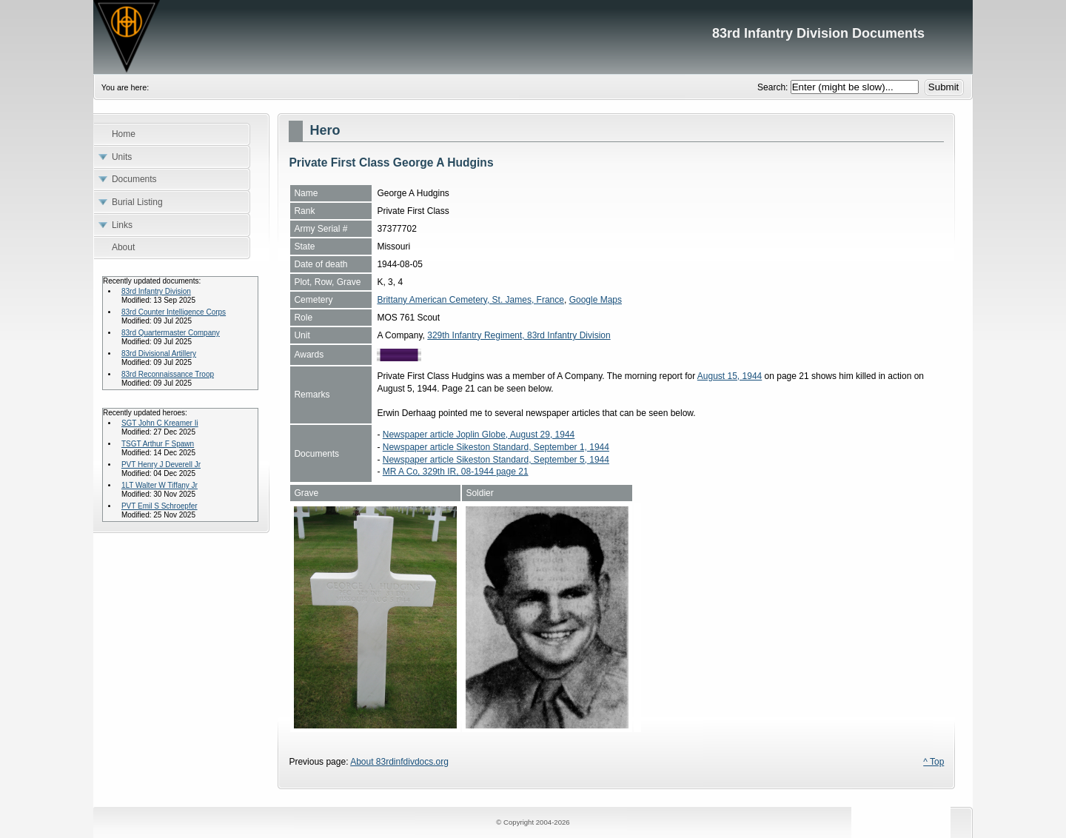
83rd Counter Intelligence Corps (173, 312)
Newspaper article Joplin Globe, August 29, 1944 (479, 434)
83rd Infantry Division (156, 291)
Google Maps (595, 300)
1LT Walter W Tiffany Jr (159, 485)
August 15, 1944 (729, 376)
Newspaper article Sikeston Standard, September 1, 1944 (496, 447)
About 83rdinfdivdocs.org (399, 762)
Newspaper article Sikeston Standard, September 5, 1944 (496, 460)
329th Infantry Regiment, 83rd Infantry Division (518, 335)
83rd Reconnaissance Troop (167, 374)
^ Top (933, 762)
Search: (774, 87)
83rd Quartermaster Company (170, 333)
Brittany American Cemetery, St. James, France (470, 300)
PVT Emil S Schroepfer (159, 506)
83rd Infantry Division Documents (533, 37)
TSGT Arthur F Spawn (157, 444)
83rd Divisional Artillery (158, 353)
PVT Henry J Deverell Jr (161, 464)
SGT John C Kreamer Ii (159, 423)
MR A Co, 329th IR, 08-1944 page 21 (456, 471)
